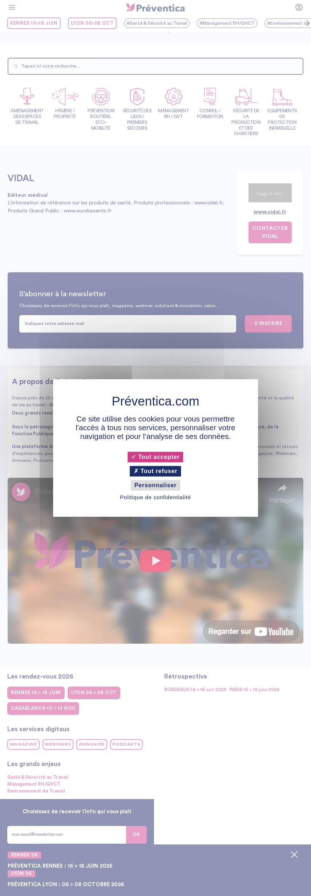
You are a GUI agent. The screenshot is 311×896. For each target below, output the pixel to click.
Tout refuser (156, 471)
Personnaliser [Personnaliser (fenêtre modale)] (155, 485)
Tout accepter (155, 457)
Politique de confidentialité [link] (155, 497)
